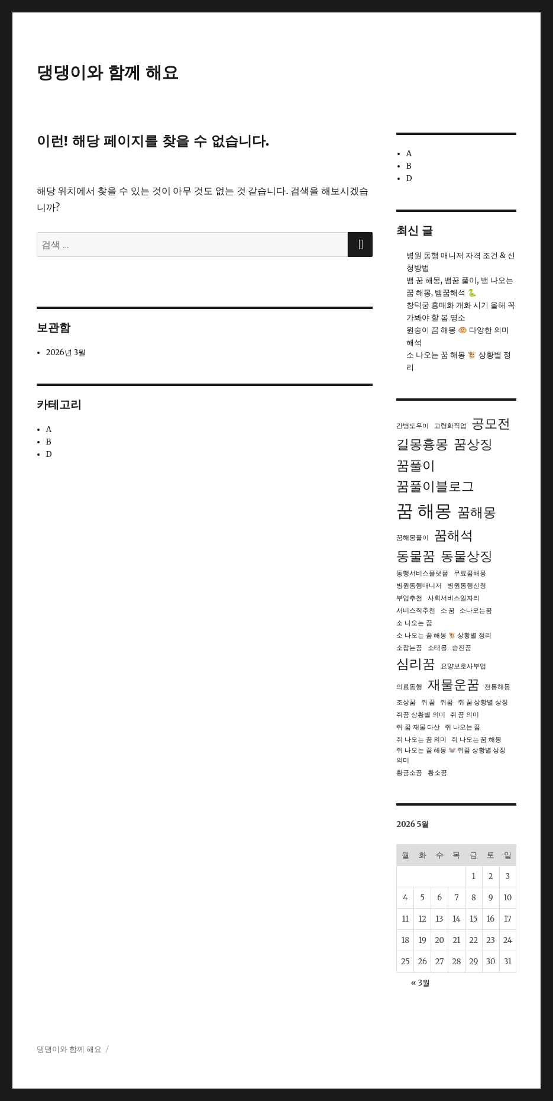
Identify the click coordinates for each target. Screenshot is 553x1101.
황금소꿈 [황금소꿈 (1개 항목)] (409, 773)
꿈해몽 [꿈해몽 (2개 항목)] (476, 512)
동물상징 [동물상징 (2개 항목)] (467, 556)
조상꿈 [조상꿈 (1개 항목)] (406, 702)
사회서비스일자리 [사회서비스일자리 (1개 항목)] (454, 598)
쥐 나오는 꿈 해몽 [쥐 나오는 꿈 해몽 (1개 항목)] (476, 739)
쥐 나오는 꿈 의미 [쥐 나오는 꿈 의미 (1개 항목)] (421, 739)
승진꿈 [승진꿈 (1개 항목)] (461, 648)
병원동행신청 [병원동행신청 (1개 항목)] (466, 586)
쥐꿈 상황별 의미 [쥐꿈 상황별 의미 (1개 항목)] (420, 715)
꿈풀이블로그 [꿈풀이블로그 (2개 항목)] (435, 486)
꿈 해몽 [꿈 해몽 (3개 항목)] (424, 510)
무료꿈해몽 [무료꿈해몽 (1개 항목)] (470, 573)
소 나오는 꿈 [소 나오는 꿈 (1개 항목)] (414, 623)
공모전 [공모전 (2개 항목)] (490, 423)
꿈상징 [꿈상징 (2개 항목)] (473, 444)
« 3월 (420, 983)
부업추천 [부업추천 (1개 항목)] (409, 598)
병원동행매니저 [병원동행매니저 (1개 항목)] (419, 586)
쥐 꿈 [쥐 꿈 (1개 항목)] (428, 702)
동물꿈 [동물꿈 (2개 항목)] (415, 556)
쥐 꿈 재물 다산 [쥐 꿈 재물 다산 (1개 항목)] (418, 727)
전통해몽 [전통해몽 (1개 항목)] (497, 687)
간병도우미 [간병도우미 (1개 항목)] (412, 426)
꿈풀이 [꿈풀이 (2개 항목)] (415, 465)
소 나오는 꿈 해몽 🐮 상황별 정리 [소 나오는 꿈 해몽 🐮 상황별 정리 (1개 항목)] (443, 635)
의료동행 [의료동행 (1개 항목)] (409, 687)
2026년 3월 (66, 352)
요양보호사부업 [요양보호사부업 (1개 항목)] (463, 666)
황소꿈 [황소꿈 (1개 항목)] (437, 773)
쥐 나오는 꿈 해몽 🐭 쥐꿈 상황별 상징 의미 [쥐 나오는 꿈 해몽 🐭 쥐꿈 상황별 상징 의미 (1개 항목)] (451, 755)
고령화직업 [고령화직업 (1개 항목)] (450, 426)
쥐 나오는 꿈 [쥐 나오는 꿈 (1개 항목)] (462, 727)
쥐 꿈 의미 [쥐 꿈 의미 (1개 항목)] (464, 715)
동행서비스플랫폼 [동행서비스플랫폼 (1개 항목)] (422, 573)
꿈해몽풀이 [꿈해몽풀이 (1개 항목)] (412, 538)
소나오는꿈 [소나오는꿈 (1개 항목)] (476, 610)
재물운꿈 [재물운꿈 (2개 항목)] (454, 684)
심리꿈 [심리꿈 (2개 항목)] (415, 663)
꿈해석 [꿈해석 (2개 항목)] (453, 535)
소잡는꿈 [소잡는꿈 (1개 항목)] (409, 648)
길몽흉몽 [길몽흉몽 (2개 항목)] (422, 444)
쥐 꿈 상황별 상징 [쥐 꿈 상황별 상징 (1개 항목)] (483, 702)
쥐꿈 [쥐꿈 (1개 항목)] (446, 702)
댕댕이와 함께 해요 (108, 72)
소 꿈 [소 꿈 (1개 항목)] (448, 610)
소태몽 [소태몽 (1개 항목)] (437, 648)
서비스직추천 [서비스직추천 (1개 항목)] (415, 610)
